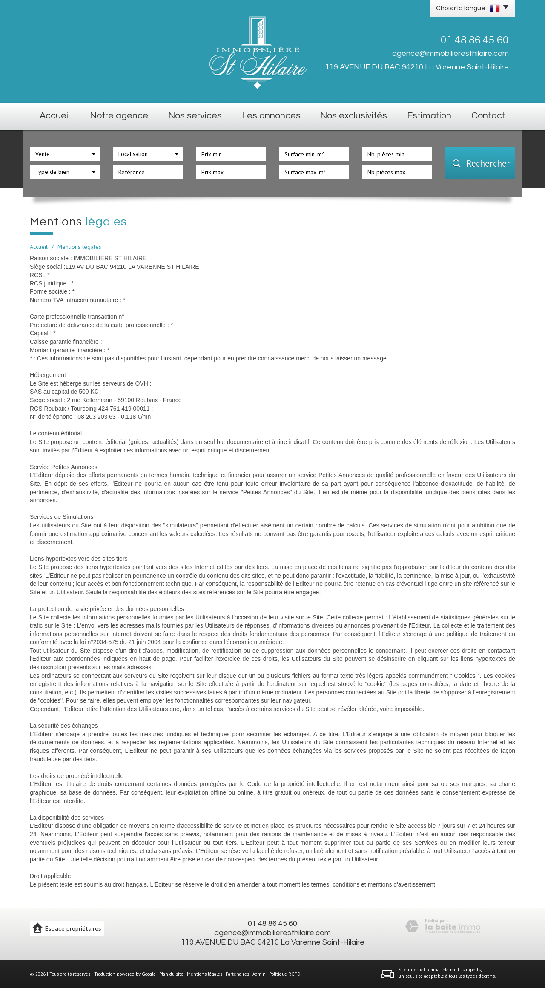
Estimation (429, 116)
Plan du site (171, 974)
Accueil (55, 116)
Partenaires (237, 974)
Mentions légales (204, 974)
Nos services (195, 116)
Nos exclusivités (353, 116)
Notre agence (119, 116)
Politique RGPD (285, 974)
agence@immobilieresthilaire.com (450, 53)
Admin (259, 974)
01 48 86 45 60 (272, 923)
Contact (488, 116)
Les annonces (271, 116)
